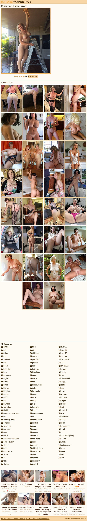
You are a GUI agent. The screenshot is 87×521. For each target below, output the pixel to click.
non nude (35, 439)
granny (34, 363)
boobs (4, 394)
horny (33, 378)
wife (61, 455)
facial (4, 455)
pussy (62, 372)
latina (33, 401)
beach (4, 366)
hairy (33, 366)
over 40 (34, 464)
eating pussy (7, 442)
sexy (62, 391)
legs (33, 404)
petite (62, 363)
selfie (62, 385)
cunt (4, 432)
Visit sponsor (32, 76)
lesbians (34, 407)
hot (32, 382)
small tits (63, 410)
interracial (35, 391)
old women (35, 451)
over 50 (63, 347)
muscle (34, 429)
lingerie (34, 410)
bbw (4, 363)
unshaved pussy (66, 436)
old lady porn (36, 448)
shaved (63, 394)
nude (33, 442)
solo (61, 413)
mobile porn (36, 420)
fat (3, 458)
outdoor (34, 458)
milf (32, 417)
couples (5, 423)
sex (61, 388)
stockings (64, 417)
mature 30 (35, 461)
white (62, 451)
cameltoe (6, 407)
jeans (33, 394)
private (62, 369)
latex (33, 397)
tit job (62, 429)
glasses (34, 356)
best (4, 372)
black (4, 385)
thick (62, 423)
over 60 (63, 350)
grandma (34, 359)
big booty (6, 375)
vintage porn (65, 445)
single (62, 401)
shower (63, 397)
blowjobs (6, 391)
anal (4, 350)
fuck (33, 347)
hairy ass (34, 369)
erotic (4, 448)
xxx (61, 458)
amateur (5, 347)
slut (61, 407)
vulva (62, 448)
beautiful (5, 369)
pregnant (63, 366)
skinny (62, 404)
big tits (5, 378)
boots (4, 397)
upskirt (62, 439)
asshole (5, 359)
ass (3, 356)
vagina (62, 442)
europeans (6, 451)
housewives (36, 385)
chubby (5, 410)
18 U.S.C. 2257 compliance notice (37, 519)
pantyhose (64, 359)
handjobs (35, 372)
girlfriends (35, 353)
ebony (4, 445)
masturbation (36, 413)
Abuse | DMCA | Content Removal (13, 519)
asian (4, 353)
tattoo (62, 420)
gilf (32, 350)
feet (3, 461)
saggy (62, 382)
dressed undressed (10, 439)
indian (33, 388)
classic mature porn (10, 413)
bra (3, 401)
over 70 (63, 353)
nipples (34, 436)
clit (3, 417)
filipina (5, 464)
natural (34, 432)
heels (33, 375)
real (61, 375)
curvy (4, 436)
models (34, 423)
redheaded (64, 378)
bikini (4, 382)
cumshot (5, 429)
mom (33, 426)
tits (61, 432)
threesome (64, 426)
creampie (6, 426)
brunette (5, 404)
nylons (33, 445)
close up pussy (8, 420)
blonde (5, 388)
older (33, 455)
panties (63, 356)
